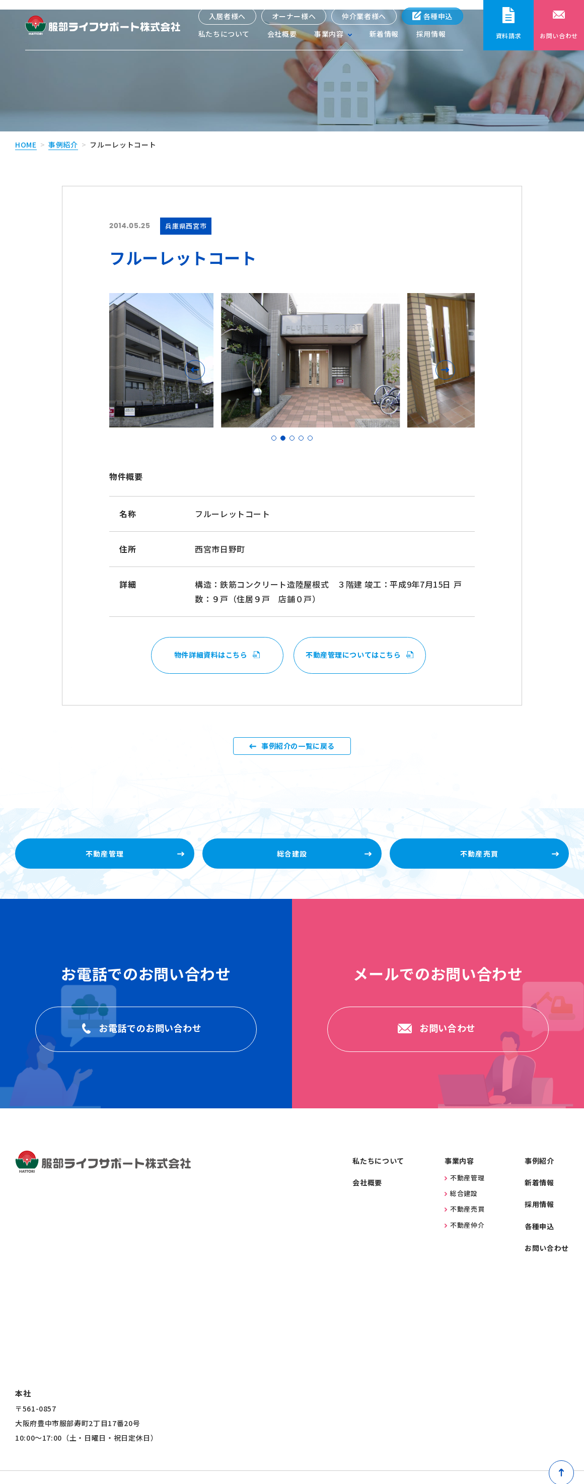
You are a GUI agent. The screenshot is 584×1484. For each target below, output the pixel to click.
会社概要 (282, 35)
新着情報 (384, 35)
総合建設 (461, 1209)
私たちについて (223, 35)
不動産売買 (464, 1225)
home (26, 135)
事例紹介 (63, 135)
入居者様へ (226, 16)
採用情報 (431, 35)
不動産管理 (464, 1193)
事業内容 (459, 1176)
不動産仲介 (464, 1240)
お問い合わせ (547, 1264)
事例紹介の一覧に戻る (298, 745)
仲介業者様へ (364, 16)
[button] (197, 360)
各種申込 (432, 16)
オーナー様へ (293, 16)
